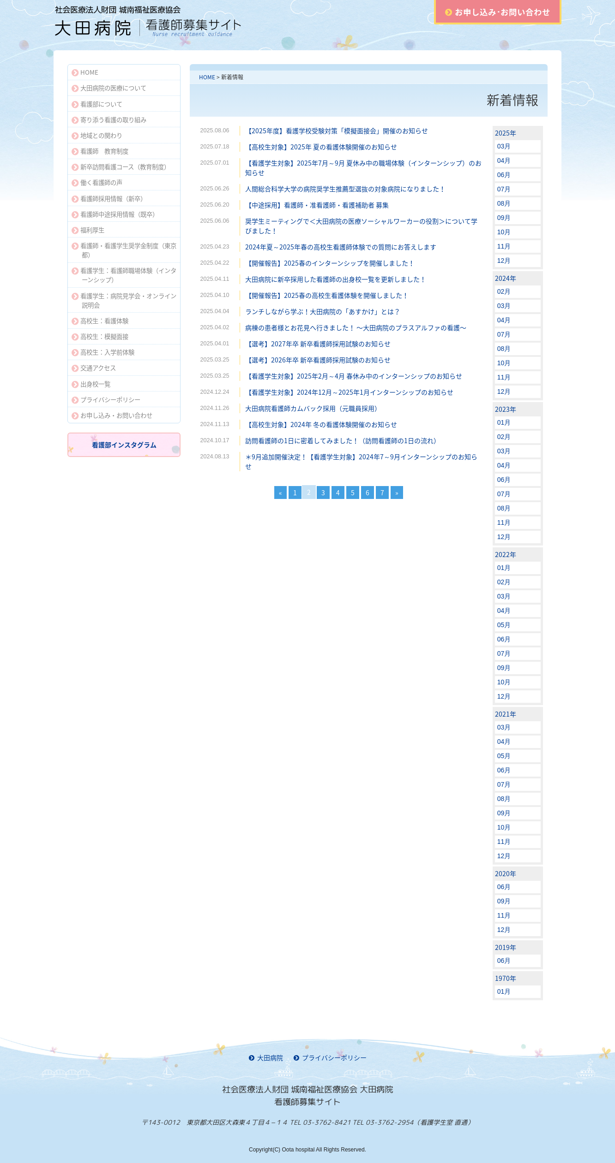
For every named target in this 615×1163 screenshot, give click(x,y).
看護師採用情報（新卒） (109, 198)
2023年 (505, 409)
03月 (504, 146)
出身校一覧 (91, 383)
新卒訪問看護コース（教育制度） (121, 166)
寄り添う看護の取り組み (109, 119)
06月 (504, 174)
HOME (207, 77)
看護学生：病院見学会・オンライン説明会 (124, 300)
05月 (504, 625)
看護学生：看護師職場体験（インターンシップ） (124, 275)
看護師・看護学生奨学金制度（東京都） (124, 250)
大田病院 (266, 1057)
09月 (504, 217)
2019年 (505, 947)
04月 (504, 160)
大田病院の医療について (109, 87)
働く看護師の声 (97, 182)
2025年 (505, 132)
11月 (504, 246)
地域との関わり (97, 135)
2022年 (505, 554)
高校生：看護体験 (100, 320)
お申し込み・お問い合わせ (112, 415)
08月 (504, 203)
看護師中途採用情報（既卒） (115, 214)
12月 (504, 260)
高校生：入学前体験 (103, 351)
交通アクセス (94, 367)
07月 (504, 189)
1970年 (505, 978)
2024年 (505, 278)
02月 (504, 291)
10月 (504, 232)
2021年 (505, 713)
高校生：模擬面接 (100, 336)
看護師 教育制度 (100, 150)
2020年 (505, 873)
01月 (504, 422)
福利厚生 (88, 229)
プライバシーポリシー (106, 399)
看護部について (97, 103)
